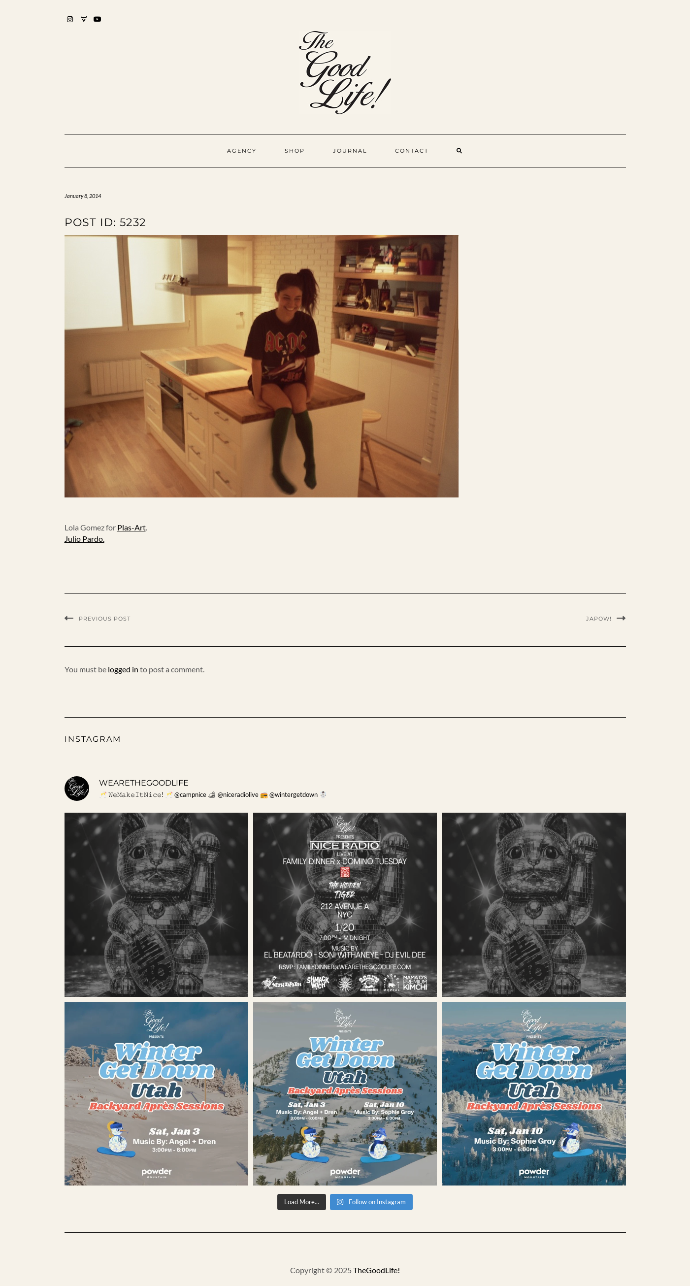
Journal (350, 150)
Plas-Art (131, 527)
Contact (411, 150)
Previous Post (105, 618)
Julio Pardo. (84, 538)
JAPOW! (599, 618)
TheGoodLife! (376, 1270)
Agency (242, 150)
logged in (123, 669)
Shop (295, 150)
